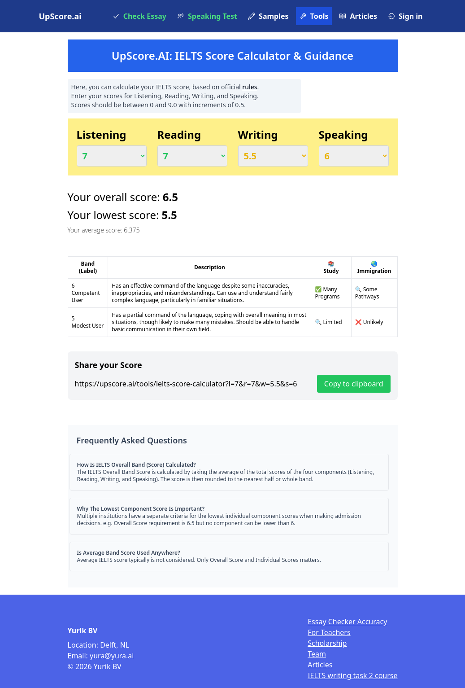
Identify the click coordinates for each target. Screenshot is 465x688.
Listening (101, 134)
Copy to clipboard (353, 384)
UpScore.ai (60, 16)
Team (317, 654)
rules (249, 87)
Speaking (343, 134)
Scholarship (327, 643)
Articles (320, 665)
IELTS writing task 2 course (352, 675)
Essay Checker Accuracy (347, 622)
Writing (258, 134)
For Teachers (329, 632)
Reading (179, 134)
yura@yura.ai (112, 656)
